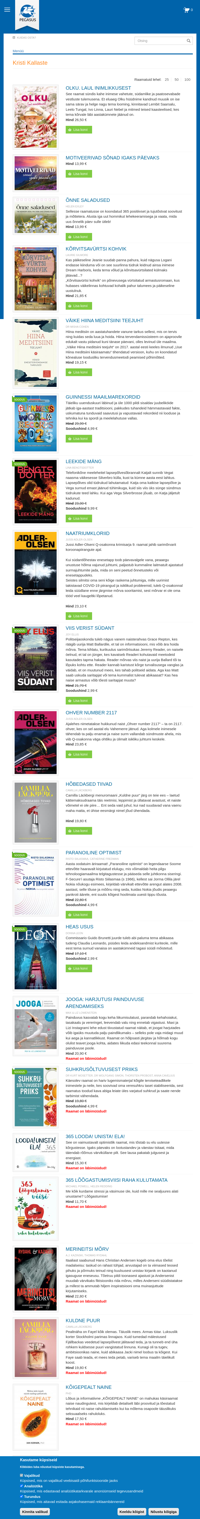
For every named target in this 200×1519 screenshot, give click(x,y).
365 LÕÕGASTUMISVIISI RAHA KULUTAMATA (117, 1180)
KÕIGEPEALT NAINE (89, 1387)
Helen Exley (75, 206)
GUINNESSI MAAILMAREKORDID (103, 397)
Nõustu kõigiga (163, 1512)
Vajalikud (32, 1475)
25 (167, 79)
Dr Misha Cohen (77, 326)
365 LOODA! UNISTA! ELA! (95, 1136)
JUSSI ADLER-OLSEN (79, 539)
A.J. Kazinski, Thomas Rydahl (86, 1255)
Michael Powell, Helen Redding (89, 1186)
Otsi (190, 40)
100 (187, 79)
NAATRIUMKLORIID (88, 533)
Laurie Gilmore (77, 255)
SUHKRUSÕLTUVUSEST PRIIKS (102, 1069)
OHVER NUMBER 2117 (91, 712)
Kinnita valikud (35, 1512)
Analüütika (33, 1486)
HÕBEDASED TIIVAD (89, 784)
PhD (68, 1393)
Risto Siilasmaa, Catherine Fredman (92, 858)
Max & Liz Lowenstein (81, 1012)
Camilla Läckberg (79, 790)
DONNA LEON (74, 933)
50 (177, 79)
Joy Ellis (72, 634)
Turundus (32, 1497)
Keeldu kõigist (132, 1512)
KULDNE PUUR (83, 1320)
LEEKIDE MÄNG (84, 461)
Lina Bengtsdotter (80, 467)
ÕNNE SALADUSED (88, 200)
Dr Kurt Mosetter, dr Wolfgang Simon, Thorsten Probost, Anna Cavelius (120, 1075)
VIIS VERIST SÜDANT (90, 628)
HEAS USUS (80, 926)
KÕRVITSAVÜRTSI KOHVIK (96, 248)
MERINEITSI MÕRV (87, 1249)
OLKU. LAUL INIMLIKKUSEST (98, 88)
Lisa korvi (80, 130)
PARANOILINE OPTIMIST (94, 852)
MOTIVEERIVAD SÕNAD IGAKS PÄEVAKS (112, 157)
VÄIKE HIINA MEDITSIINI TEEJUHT (104, 320)
